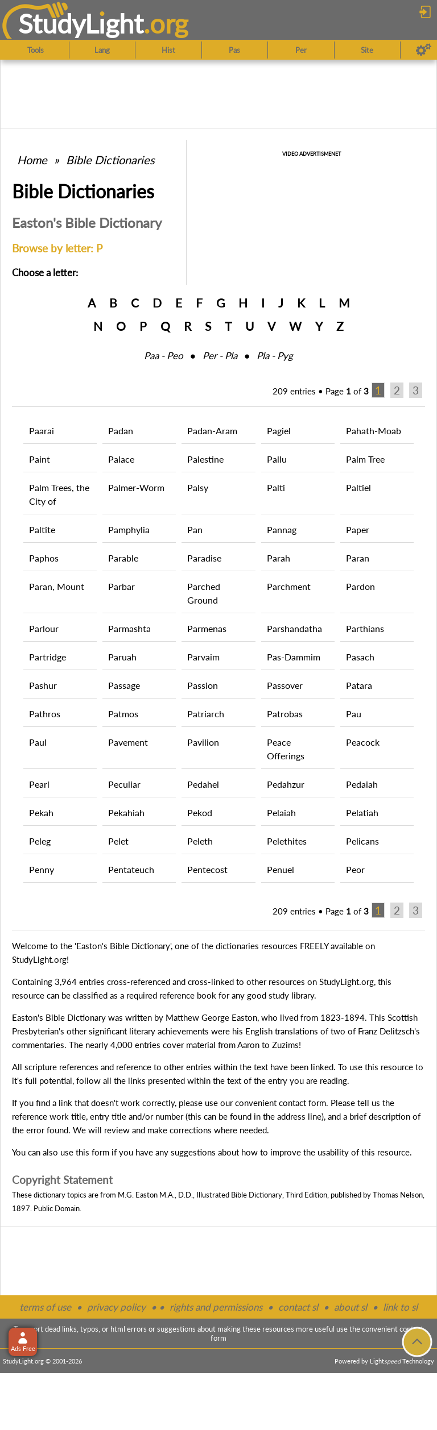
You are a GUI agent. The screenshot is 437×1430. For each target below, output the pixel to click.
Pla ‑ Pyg (275, 355)
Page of (347, 391)
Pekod (199, 812)
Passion (202, 685)
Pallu (277, 459)
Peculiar (124, 784)
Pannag (281, 529)
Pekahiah (126, 812)
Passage (124, 685)
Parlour (44, 628)
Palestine (205, 459)
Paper (357, 529)
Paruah (122, 656)
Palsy (197, 487)
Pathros (44, 713)
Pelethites (287, 840)
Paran (357, 557)
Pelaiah (281, 812)
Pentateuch (131, 869)
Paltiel (358, 487)
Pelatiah (362, 812)
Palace (121, 459)
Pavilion (203, 742)
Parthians (365, 628)
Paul (38, 742)
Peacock (363, 742)
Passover (285, 685)
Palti (276, 487)
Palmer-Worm (136, 487)
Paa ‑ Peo (163, 355)
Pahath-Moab (373, 430)
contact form (302, 1103)
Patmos (123, 713)
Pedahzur (285, 784)
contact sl (298, 1307)
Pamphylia (129, 529)
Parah (278, 557)
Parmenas (206, 628)
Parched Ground (203, 593)
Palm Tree (365, 459)
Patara (359, 685)
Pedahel (203, 784)
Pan (195, 529)
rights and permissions (216, 1307)
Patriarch (205, 713)
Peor (355, 869)
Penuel (280, 869)
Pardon (360, 586)
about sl (350, 1307)
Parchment (289, 586)
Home (32, 160)
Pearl (39, 784)
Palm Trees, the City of (59, 494)
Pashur (43, 685)
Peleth (200, 840)
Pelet (118, 840)
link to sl (400, 1307)
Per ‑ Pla (220, 355)
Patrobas (285, 713)
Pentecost (207, 869)
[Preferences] (423, 50)
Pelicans (362, 840)
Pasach (360, 656)
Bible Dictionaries (110, 160)
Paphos (44, 557)
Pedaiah (362, 784)
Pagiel (279, 430)
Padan (120, 430)
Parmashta (129, 628)
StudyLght (81, 23)
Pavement (128, 742)
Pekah (41, 812)
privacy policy (116, 1307)
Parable (123, 557)
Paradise (204, 557)
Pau (353, 713)
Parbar (121, 586)
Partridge (47, 656)
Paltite (42, 529)
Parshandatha (294, 628)
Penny (41, 869)
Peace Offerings (285, 749)
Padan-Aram (212, 430)
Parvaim (203, 656)
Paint (39, 459)
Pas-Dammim (293, 656)
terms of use (45, 1307)
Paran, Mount (56, 586)
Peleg (40, 840)
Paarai (41, 430)
